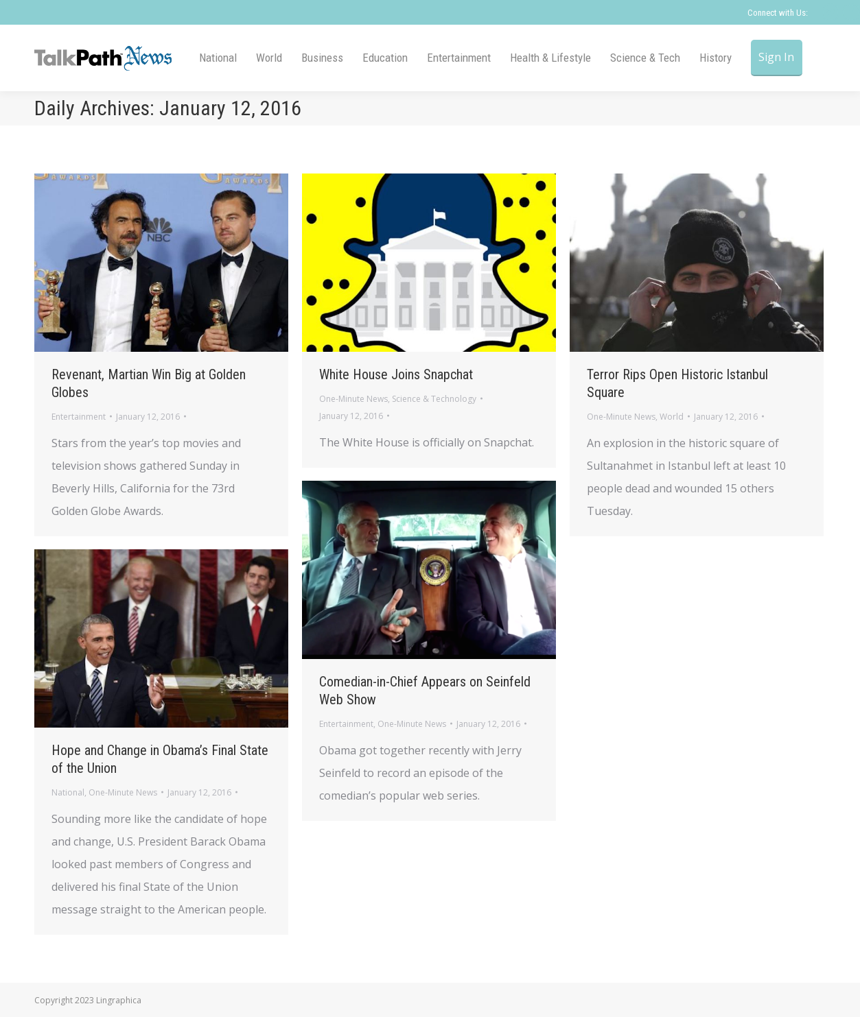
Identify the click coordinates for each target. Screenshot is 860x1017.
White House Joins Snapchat (396, 374)
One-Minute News (353, 399)
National (67, 792)
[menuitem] (218, 58)
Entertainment (78, 416)
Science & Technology (434, 399)
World (672, 416)
